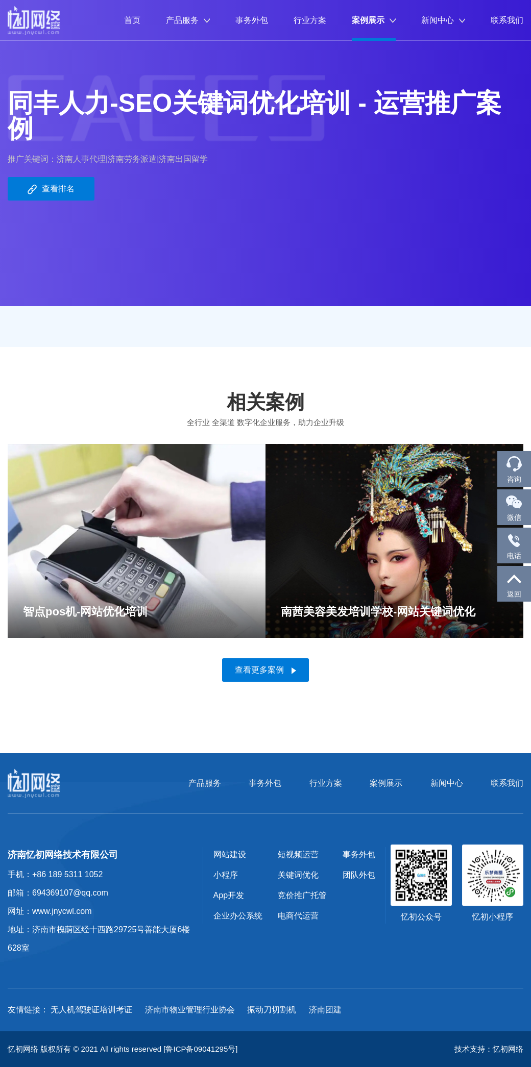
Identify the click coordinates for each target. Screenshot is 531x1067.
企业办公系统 (237, 915)
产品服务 (188, 20)
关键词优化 (298, 875)
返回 (514, 583)
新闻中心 (443, 20)
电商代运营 (298, 915)
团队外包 (359, 875)
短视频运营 (298, 854)
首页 (132, 20)
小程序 (225, 875)
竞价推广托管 (302, 895)
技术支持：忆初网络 (488, 1049)
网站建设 (229, 854)
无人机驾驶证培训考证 (91, 1009)
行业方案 (310, 20)
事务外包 (251, 20)
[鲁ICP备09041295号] (200, 1049)
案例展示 (374, 20)
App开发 (228, 895)
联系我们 (507, 20)
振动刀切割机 (271, 1009)
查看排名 (51, 189)
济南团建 (325, 1009)
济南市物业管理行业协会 (190, 1009)
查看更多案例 (265, 669)
